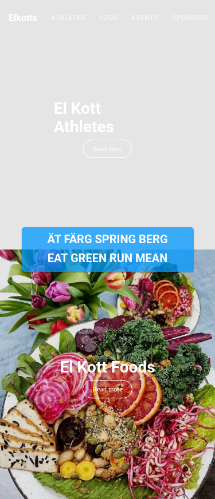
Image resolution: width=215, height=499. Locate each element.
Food (108, 18)
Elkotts (23, 17)
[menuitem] (68, 18)
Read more (107, 149)
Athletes (67, 18)
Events (145, 18)
